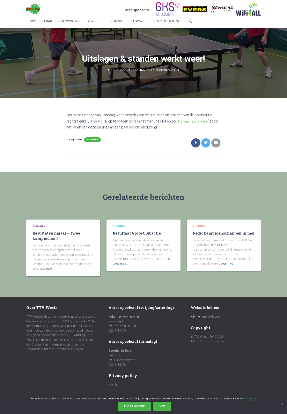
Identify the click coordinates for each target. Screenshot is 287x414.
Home (32, 21)
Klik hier (113, 384)
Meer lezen (249, 398)
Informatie (139, 21)
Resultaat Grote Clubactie (137, 233)
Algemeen (92, 139)
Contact (118, 21)
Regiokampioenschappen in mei (224, 233)
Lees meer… (46, 268)
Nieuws (47, 21)
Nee (162, 406)
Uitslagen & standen (192, 121)
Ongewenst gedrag (168, 21)
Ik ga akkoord (134, 406)
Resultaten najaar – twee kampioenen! (56, 236)
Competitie (96, 21)
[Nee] (282, 404)
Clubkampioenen (70, 21)
